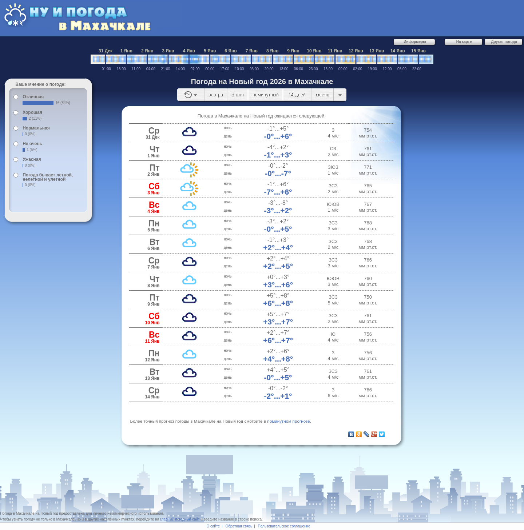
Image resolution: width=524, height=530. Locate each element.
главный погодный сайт (180, 519)
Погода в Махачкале (17, 513)
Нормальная (36, 128)
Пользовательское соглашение (284, 526)
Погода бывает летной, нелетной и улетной (48, 177)
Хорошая (32, 112)
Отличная (33, 96)
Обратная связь (239, 526)
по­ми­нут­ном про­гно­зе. (289, 421)
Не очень (32, 143)
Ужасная (32, 159)
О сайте (213, 526)
